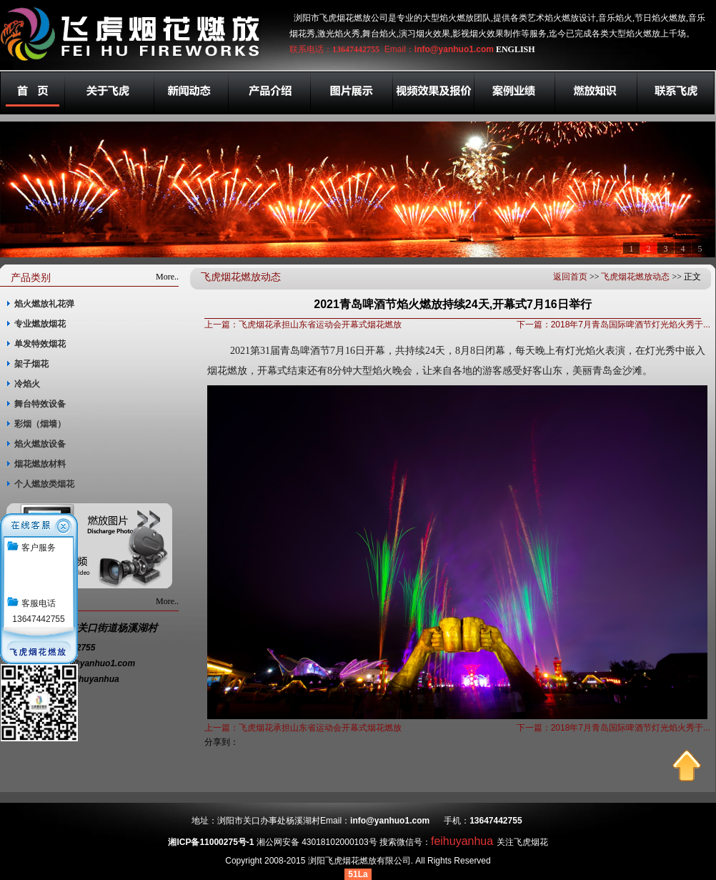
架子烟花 (31, 364)
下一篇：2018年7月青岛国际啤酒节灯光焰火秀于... (613, 325)
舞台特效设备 (40, 404)
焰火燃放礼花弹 (44, 304)
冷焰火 (27, 384)
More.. (167, 277)
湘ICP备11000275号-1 (211, 842)
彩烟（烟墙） (40, 424)
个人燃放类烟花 (44, 484)
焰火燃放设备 (40, 444)
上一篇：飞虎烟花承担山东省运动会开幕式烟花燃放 (303, 325)
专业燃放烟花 (40, 324)
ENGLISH (515, 49)
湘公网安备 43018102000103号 (317, 842)
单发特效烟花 (40, 344)
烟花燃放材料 (40, 464)
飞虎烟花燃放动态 (635, 277)
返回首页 (570, 277)
